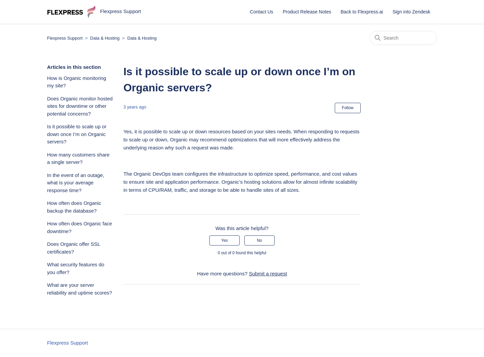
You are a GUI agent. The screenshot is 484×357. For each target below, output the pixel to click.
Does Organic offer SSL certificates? (73, 248)
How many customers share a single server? (78, 158)
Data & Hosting (104, 38)
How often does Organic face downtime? (79, 227)
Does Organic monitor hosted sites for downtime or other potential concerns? (80, 106)
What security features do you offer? (75, 268)
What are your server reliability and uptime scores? (79, 289)
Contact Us (261, 11)
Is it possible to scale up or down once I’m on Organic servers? (77, 134)
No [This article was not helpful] (259, 240)
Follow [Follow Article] (348, 107)
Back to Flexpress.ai (362, 11)
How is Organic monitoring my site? (76, 82)
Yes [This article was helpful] (224, 240)
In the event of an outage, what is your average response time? (75, 182)
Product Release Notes (307, 11)
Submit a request (268, 273)
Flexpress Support (65, 38)
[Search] (403, 38)
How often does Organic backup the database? (74, 207)
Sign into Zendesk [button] (411, 11)
